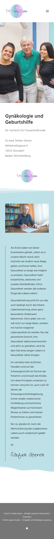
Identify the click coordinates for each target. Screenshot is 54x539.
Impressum (27, 516)
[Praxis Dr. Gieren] (16, 11)
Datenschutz (44, 513)
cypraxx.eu (47, 520)
